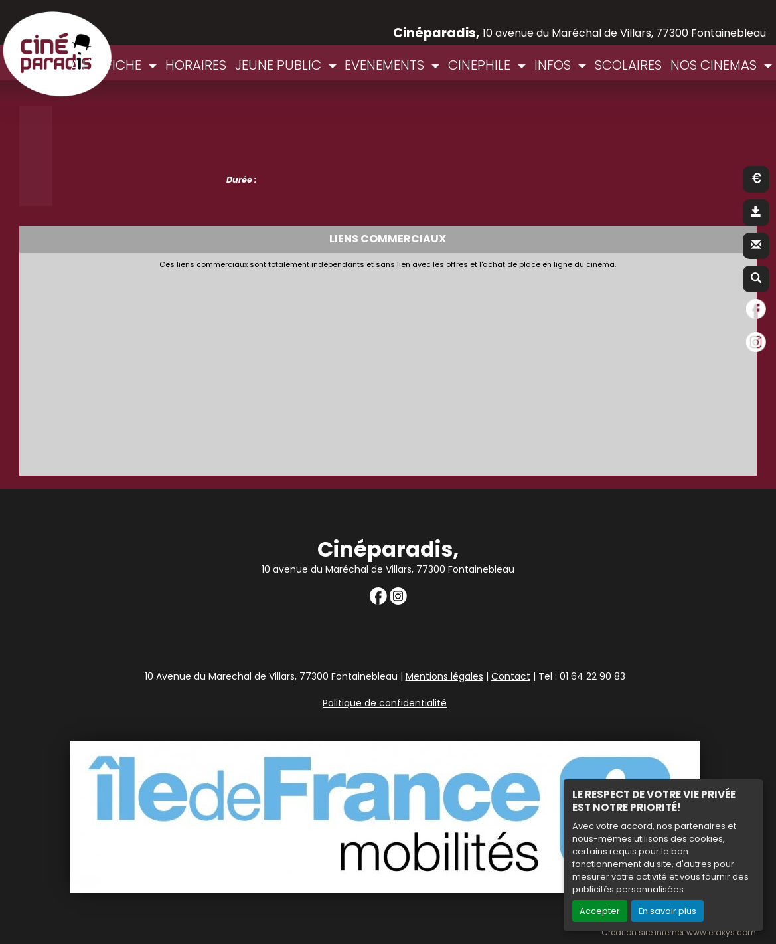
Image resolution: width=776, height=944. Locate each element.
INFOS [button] (554, 65)
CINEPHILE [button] (481, 65)
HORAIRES (195, 65)
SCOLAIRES (628, 65)
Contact (510, 676)
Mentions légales (444, 676)
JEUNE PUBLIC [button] (280, 65)
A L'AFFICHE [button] (107, 65)
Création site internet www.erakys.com (678, 932)
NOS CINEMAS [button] (715, 65)
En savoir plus (667, 911)
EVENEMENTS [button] (386, 65)
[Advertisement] (347, 369)
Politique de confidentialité (385, 702)
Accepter (600, 911)
